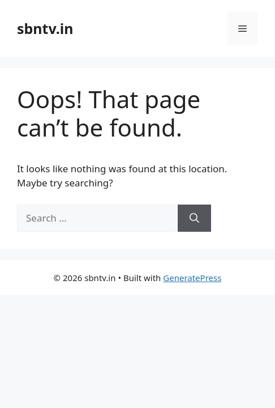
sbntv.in (45, 28)
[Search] (194, 218)
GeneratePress (192, 277)
